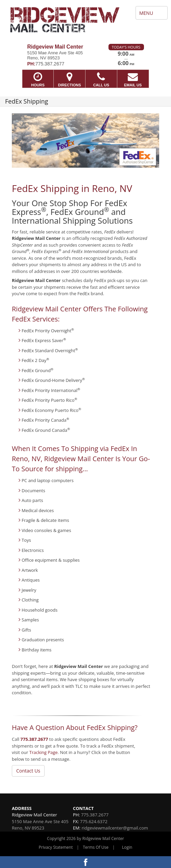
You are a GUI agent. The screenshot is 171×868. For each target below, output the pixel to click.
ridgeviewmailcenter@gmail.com (114, 828)
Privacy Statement (56, 847)
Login (127, 847)
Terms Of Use (95, 847)
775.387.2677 (34, 739)
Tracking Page (43, 752)
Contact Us (28, 770)
